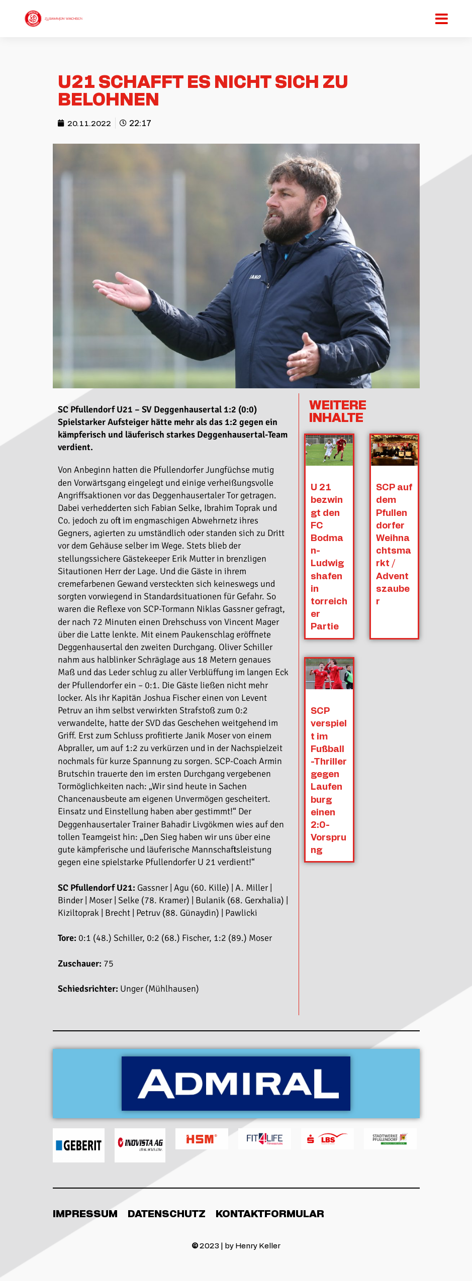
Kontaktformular (270, 1213)
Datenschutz (167, 1213)
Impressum (85, 1213)
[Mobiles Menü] (442, 18)
